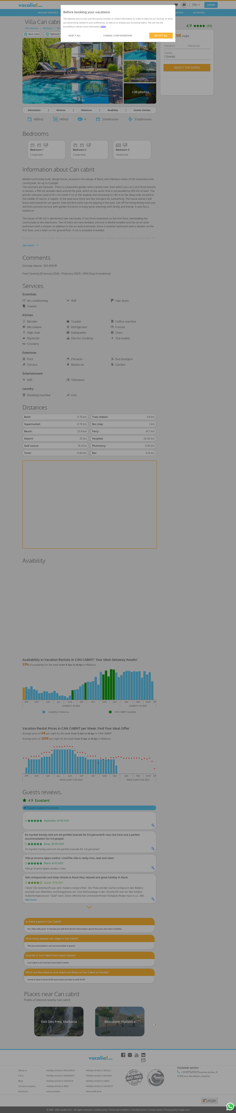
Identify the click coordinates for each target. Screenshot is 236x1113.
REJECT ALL (75, 35)
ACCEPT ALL (161, 35)
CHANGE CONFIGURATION (117, 35)
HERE (103, 26)
